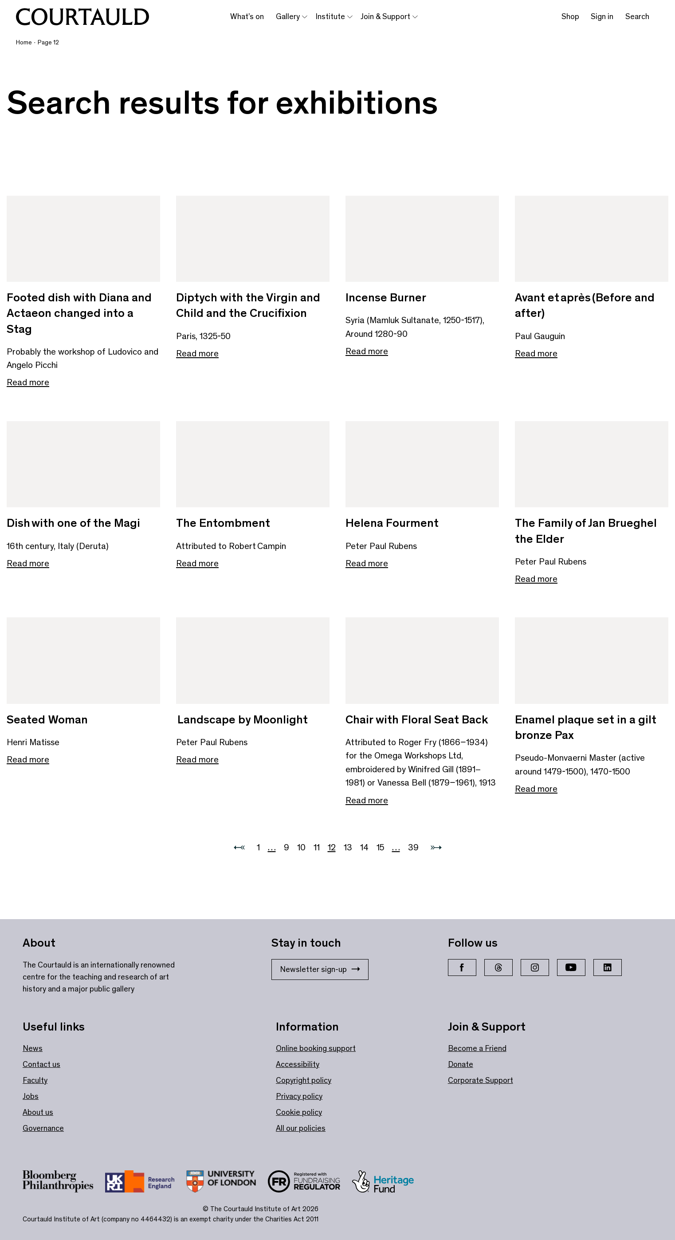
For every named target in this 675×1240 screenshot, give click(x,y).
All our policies (301, 1128)
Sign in (602, 16)
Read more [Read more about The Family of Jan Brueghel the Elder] (536, 578)
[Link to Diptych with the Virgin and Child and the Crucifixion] (253, 239)
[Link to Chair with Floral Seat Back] (422, 660)
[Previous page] (239, 847)
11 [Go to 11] (317, 847)
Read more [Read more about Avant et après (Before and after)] (536, 353)
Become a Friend (477, 1048)
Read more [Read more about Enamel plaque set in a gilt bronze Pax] (536, 788)
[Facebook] (462, 967)
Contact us (41, 1064)
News (33, 1048)
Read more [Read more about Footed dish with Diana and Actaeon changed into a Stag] (28, 382)
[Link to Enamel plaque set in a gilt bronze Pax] (591, 660)
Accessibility (297, 1064)
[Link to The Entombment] (253, 464)
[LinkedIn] (607, 967)
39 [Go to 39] (413, 847)
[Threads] (498, 967)
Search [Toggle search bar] (637, 16)
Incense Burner (385, 297)
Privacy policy (299, 1096)
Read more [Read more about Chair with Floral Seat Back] (366, 800)
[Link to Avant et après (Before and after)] (591, 239)
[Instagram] (535, 967)
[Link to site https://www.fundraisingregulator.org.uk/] (310, 1183)
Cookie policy (299, 1112)
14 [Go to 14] (364, 847)
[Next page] (436, 847)
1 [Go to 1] (258, 847)
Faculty (35, 1080)
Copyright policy (303, 1080)
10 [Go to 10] (301, 847)
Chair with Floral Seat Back (416, 719)
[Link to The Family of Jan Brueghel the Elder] (591, 464)
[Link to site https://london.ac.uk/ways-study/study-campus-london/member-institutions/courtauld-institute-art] (226, 1183)
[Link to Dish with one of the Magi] (83, 464)
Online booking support (316, 1048)
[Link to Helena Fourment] (422, 464)
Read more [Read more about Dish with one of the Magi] (28, 563)
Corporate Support (480, 1080)
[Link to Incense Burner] (422, 239)
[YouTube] (571, 967)
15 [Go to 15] (380, 847)
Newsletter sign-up (320, 969)
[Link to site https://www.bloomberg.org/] (64, 1183)
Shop (570, 16)
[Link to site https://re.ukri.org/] (145, 1183)
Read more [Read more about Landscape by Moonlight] (197, 759)
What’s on (247, 16)
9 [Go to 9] (286, 847)
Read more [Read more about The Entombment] (197, 563)
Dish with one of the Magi (73, 523)
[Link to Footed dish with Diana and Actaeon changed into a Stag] (83, 239)
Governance (43, 1128)
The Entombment (223, 523)
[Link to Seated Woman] (83, 660)
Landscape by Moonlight (242, 719)
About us (38, 1112)
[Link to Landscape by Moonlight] (253, 660)
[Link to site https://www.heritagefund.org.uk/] (389, 1183)
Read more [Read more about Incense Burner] (366, 351)
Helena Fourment (392, 523)
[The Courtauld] (82, 17)
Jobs (31, 1096)
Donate (460, 1064)
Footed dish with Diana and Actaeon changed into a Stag (79, 313)
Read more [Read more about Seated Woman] (28, 759)
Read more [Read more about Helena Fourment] (366, 563)
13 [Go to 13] (348, 847)
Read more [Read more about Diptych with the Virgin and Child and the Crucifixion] (197, 353)
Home (24, 42)
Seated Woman (47, 719)
